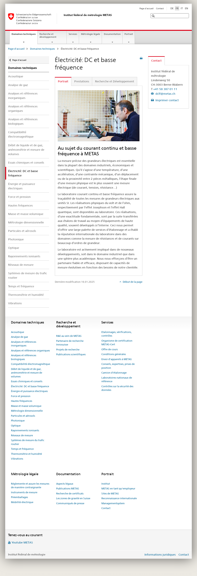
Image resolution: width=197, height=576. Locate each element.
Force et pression (19, 197)
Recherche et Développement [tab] (114, 81)
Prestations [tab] (81, 81)
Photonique (16, 239)
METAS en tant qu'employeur (118, 488)
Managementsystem (113, 503)
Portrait (128, 34)
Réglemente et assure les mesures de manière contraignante (30, 485)
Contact (160, 8)
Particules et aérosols (22, 231)
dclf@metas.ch (165, 93)
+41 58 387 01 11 (165, 89)
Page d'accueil (146, 8)
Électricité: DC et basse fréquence (30, 386)
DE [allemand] (172, 8)
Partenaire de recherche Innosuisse (69, 342)
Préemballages (19, 497)
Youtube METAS (22, 542)
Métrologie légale (90, 34)
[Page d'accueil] (63, 18)
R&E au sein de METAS (69, 335)
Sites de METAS (110, 493)
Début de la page (132, 281)
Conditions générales (113, 354)
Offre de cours (109, 349)
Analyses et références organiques (23, 108)
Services (73, 34)
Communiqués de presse (70, 503)
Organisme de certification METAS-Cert (116, 342)
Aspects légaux (64, 483)
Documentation (112, 34)
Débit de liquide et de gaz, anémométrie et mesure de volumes (26, 149)
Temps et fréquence (21, 286)
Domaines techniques (24, 35)
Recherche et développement (47, 35)
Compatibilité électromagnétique (20, 134)
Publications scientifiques (71, 354)
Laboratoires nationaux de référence (116, 379)
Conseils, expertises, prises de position (118, 365)
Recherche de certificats (69, 493)
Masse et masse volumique (25, 214)
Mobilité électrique (22, 502)
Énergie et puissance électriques (21, 186)
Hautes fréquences (20, 205)
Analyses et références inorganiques (23, 96)
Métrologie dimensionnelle (26, 222)
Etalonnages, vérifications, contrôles (116, 333)
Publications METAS (67, 488)
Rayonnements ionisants (24, 256)
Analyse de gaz (18, 85)
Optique (13, 248)
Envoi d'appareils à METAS (116, 359)
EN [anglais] (186, 8)
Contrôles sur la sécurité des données (117, 388)
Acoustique (15, 76)
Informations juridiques (160, 554)
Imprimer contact (167, 100)
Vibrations (15, 303)
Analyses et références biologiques (23, 121)
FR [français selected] (177, 8)
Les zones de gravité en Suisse (73, 498)
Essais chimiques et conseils (26, 162)
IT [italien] (182, 8)
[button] (153, 15)
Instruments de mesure (24, 492)
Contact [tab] (156, 60)
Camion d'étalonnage (114, 372)
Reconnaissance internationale (119, 498)
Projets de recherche (67, 349)
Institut (105, 483)
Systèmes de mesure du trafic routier (27, 275)
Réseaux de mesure (20, 265)
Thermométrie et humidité (26, 295)
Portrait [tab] (63, 81)
